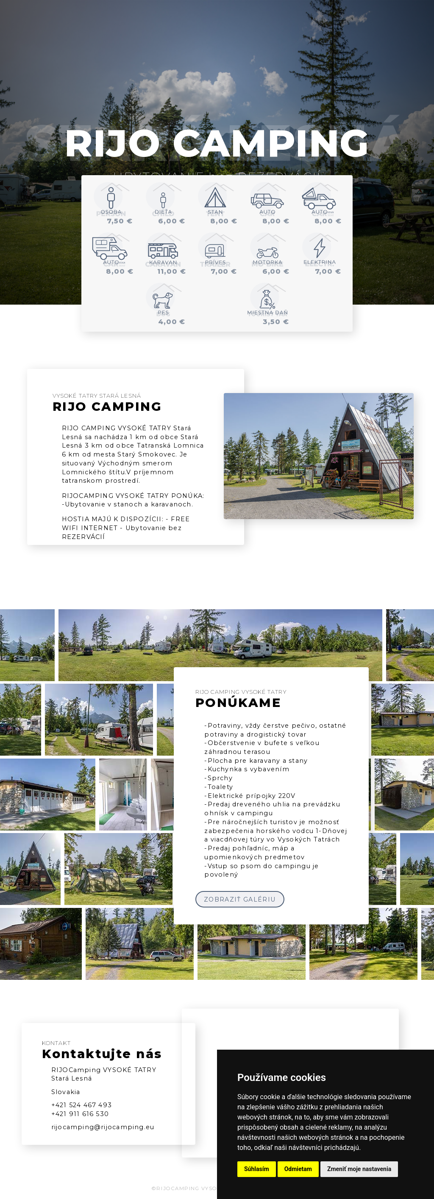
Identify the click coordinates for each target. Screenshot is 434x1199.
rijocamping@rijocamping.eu (102, 1127)
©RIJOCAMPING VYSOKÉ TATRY (199, 1188)
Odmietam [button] (298, 1169)
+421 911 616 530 (80, 1114)
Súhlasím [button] (256, 1169)
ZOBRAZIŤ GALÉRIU (239, 899)
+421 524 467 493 (81, 1105)
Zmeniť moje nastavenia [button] (359, 1169)
